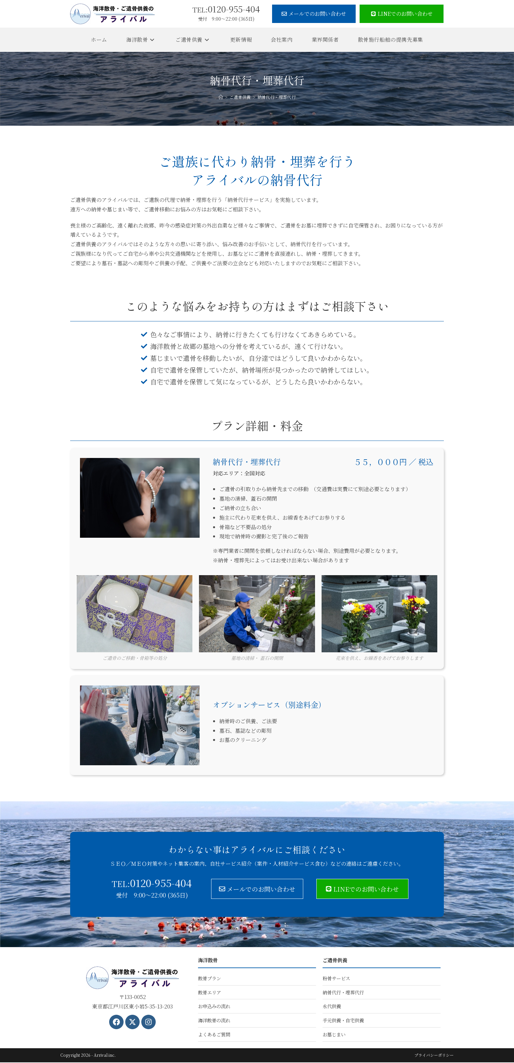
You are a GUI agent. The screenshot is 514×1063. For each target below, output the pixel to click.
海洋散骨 (208, 960)
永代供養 (332, 1006)
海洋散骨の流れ (214, 1020)
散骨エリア (209, 992)
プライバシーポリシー (434, 1055)
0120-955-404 (226, 9)
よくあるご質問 (214, 1034)
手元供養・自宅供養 (343, 1020)
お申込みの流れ (214, 1006)
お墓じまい (334, 1034)
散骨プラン (209, 978)
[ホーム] (221, 97)
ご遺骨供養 (336, 960)
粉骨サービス (336, 978)
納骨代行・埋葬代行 (276, 97)
